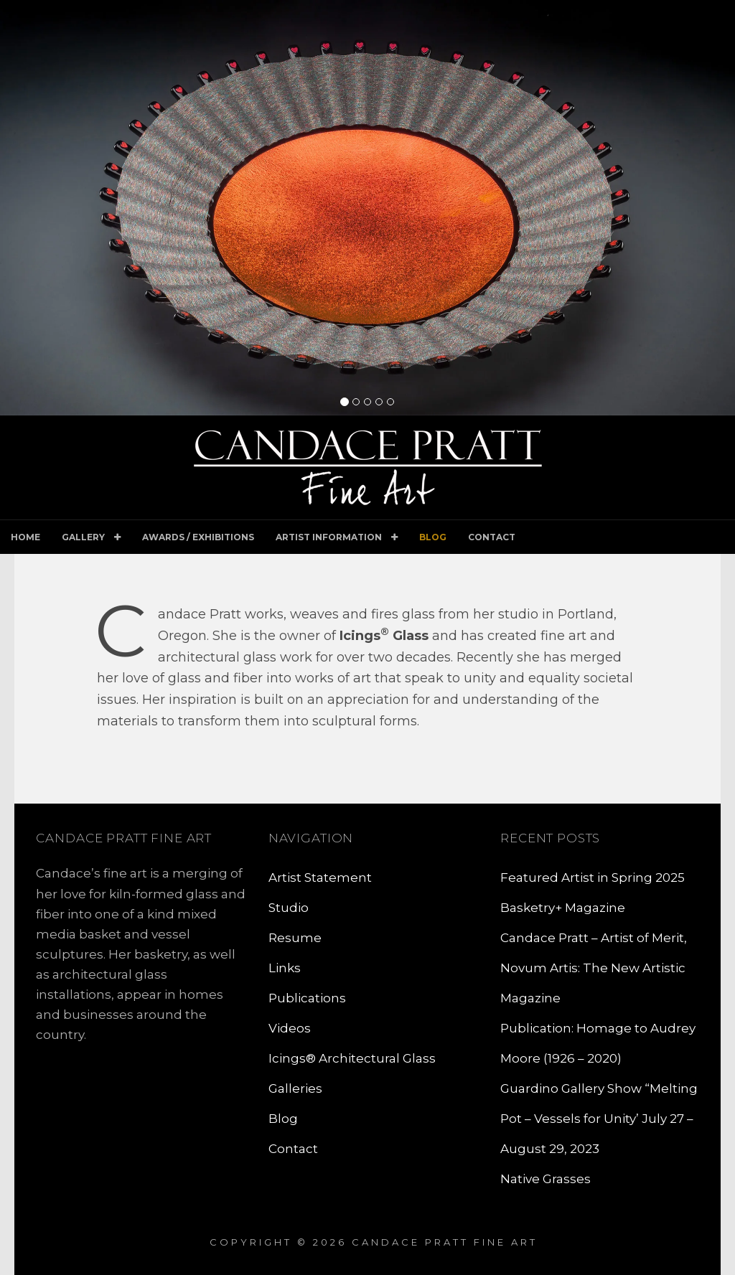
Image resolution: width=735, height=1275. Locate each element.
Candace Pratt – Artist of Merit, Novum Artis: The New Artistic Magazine (593, 968)
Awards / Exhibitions (198, 537)
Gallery (83, 537)
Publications (307, 998)
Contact (491, 537)
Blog (432, 537)
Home (25, 537)
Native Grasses (545, 1179)
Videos (289, 1028)
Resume (295, 938)
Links (284, 968)
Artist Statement (320, 877)
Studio (288, 907)
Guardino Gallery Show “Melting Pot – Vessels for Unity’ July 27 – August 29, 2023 (599, 1118)
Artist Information (329, 537)
